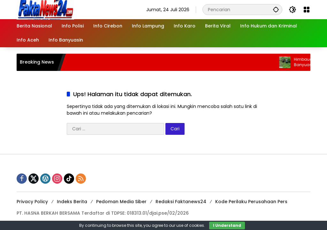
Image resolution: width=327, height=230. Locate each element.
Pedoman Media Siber (121, 201)
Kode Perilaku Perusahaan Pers (251, 201)
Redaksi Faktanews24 (181, 201)
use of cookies (190, 225)
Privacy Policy (32, 201)
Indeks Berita (72, 201)
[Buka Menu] (306, 9)
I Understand (227, 225)
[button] (276, 9)
